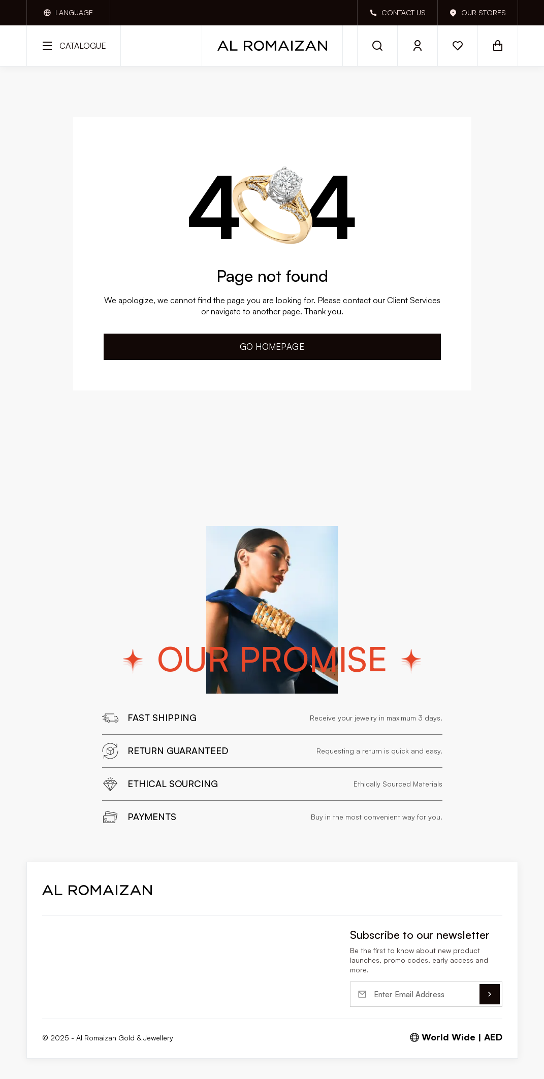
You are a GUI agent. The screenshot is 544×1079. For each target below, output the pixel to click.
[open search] (377, 45)
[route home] (97, 890)
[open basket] (498, 45)
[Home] (272, 45)
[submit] (489, 994)
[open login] (418, 45)
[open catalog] (73, 45)
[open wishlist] (458, 45)
